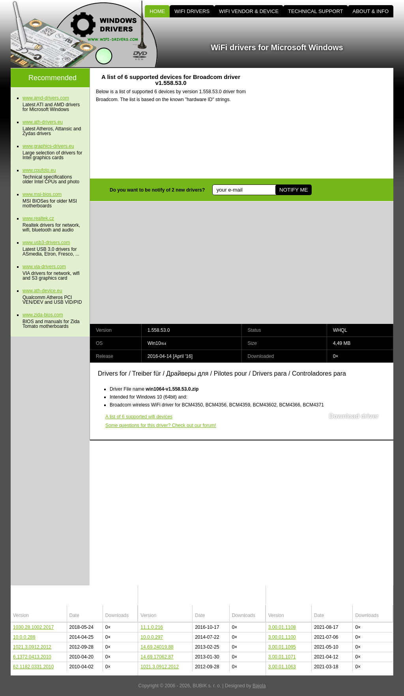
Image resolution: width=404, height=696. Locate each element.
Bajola (259, 685)
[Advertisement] (326, 123)
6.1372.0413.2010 (32, 657)
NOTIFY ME (293, 190)
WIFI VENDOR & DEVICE (249, 11)
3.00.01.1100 (282, 637)
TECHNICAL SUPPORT (315, 11)
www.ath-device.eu (42, 290)
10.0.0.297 (151, 637)
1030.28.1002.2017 (33, 627)
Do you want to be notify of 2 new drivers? (157, 190)
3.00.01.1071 (282, 657)
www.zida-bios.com (42, 314)
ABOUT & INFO (371, 11)
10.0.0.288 (24, 637)
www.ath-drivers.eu (42, 122)
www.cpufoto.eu (39, 170)
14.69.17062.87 (156, 657)
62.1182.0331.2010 (33, 667)
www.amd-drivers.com (45, 98)
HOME (157, 11)
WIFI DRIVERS (191, 11)
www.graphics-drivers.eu (48, 146)
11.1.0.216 (151, 627)
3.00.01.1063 (282, 667)
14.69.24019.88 (156, 647)
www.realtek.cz (38, 218)
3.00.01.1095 (282, 647)
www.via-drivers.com (44, 266)
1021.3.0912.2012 (32, 647)
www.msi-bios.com (42, 194)
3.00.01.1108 (282, 627)
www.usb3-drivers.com (46, 242)
